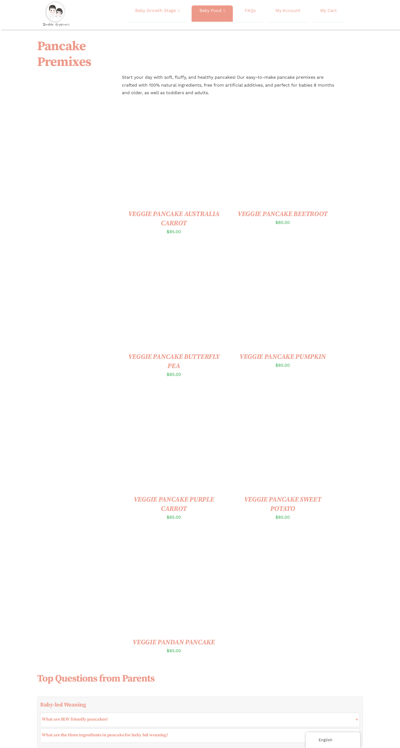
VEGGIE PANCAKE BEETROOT (283, 214)
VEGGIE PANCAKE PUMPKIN (283, 357)
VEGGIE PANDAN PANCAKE (174, 642)
